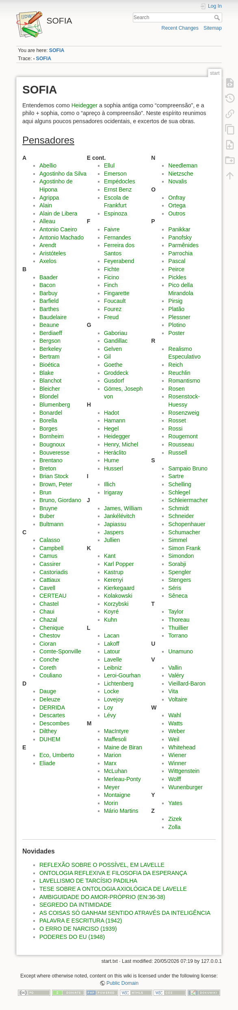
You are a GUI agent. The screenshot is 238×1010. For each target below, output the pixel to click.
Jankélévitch (119, 516)
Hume (111, 460)
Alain (45, 205)
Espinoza (116, 213)
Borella (48, 420)
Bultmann (51, 524)
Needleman (182, 165)
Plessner (179, 317)
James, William (123, 508)
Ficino (111, 277)
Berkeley (50, 349)
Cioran (47, 643)
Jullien (112, 540)
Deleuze (49, 699)
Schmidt (178, 508)
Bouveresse (54, 452)
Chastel (48, 604)
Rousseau (181, 444)
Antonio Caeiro (58, 229)
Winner (177, 763)
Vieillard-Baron (187, 683)
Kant (110, 556)
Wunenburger (185, 787)
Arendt (47, 245)
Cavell (47, 588)
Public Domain (122, 983)
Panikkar (179, 229)
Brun (45, 492)
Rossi (175, 428)
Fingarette (117, 293)
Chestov (49, 635)
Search (218, 17)
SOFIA (56, 50)
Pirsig (175, 301)
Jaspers (114, 532)
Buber (46, 516)
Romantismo (184, 380)
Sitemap (212, 28)
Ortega (177, 205)
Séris (174, 588)
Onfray (176, 197)
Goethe (113, 364)
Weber (176, 731)
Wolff (174, 779)
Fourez (113, 309)
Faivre (112, 229)
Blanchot (50, 380)
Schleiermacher (188, 500)
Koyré (111, 611)
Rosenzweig (183, 412)
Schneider (181, 516)
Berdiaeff (50, 333)
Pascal (176, 261)
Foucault (115, 301)
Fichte (111, 269)
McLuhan (116, 771)
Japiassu (115, 524)
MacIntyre (116, 731)
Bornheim (51, 436)
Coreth (47, 667)
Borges (48, 428)
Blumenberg (54, 404)
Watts (175, 723)
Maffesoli (115, 739)
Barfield (48, 301)
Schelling (179, 484)
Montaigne (117, 795)
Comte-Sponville (60, 651)
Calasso (49, 540)
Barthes (49, 309)
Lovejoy (113, 699)
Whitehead (181, 747)
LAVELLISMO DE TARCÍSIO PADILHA (88, 880)
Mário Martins (121, 811)
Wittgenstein (183, 771)
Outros (176, 213)
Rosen (176, 388)
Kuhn (110, 619)
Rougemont (182, 436)
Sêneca (177, 595)
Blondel (48, 396)
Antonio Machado (61, 237)
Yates (175, 803)
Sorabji (177, 564)
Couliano (50, 675)
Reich (175, 364)
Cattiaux (49, 580)
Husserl (113, 468)
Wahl (174, 715)
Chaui (46, 611)
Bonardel (50, 412)
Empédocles (119, 181)
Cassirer (50, 564)
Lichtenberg (119, 683)
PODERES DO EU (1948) (72, 937)
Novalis (177, 181)
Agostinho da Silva (63, 173)
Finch (111, 285)
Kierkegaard (119, 588)
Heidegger (84, 105)
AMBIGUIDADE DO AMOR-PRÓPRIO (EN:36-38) (102, 897)
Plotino (177, 325)
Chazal (48, 619)
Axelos (47, 261)
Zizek (175, 819)
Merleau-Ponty (122, 779)
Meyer (112, 787)
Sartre (176, 476)
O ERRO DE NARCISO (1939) (78, 928)
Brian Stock (54, 476)
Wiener (177, 755)
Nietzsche (180, 173)
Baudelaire (53, 317)
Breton (47, 468)
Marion (112, 755)
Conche (49, 659)
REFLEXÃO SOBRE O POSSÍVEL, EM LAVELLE (101, 865)
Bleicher (49, 388)
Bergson (50, 340)
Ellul (109, 165)
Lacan (111, 635)
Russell (177, 452)
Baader (48, 277)
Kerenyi (113, 580)
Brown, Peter (55, 484)
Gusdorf (114, 380)
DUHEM (49, 739)
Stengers (179, 580)
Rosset (177, 420)
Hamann (114, 420)
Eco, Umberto (56, 755)
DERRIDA (52, 707)
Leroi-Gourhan (122, 675)
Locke (111, 691)
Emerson (115, 173)
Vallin (175, 667)
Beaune (49, 325)
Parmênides (183, 245)
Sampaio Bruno (188, 468)
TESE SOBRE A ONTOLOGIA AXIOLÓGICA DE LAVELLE (113, 889)
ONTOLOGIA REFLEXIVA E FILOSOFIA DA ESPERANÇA (113, 873)
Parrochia (180, 253)
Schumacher (184, 532)
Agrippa (49, 197)
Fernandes (117, 237)
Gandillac (116, 340)
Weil (173, 739)
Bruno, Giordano (60, 500)
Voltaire (177, 699)
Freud (111, 317)
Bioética (49, 364)
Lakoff (111, 643)
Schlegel (179, 492)
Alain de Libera (58, 213)
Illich (109, 484)
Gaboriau (116, 333)
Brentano (51, 460)
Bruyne (48, 508)
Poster (176, 333)
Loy (108, 707)
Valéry (176, 675)
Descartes (52, 715)
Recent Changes (180, 28)
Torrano (177, 635)
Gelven (113, 349)
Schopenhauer (186, 524)
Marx (110, 763)
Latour (112, 651)
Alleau (47, 221)
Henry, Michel (121, 444)
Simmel (177, 540)
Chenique (51, 628)
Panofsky (180, 237)
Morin (111, 803)
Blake (46, 373)
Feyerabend (119, 261)
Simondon (181, 556)
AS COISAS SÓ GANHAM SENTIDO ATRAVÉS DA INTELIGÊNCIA (124, 913)
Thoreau (178, 619)
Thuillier (178, 628)
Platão (176, 309)
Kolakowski (118, 595)
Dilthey (48, 731)
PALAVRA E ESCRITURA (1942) (80, 920)
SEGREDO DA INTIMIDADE (75, 904)
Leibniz (113, 667)
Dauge (47, 691)
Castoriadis (53, 572)
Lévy (110, 715)
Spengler (179, 572)
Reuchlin (179, 373)
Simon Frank (184, 548)
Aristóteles (52, 253)
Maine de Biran (123, 747)
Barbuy (48, 293)
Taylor (175, 611)
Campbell (51, 548)
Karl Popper (119, 564)
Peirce (176, 269)
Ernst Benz (118, 189)
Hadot (111, 412)
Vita (173, 691)
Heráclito (115, 452)
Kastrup (113, 572)
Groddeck (116, 373)
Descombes (54, 723)
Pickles (177, 277)
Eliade (47, 763)
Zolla (174, 827)
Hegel (111, 428)
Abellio (47, 165)
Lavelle (113, 659)
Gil (107, 356)
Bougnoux (52, 444)
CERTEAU (53, 595)
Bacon (47, 285)
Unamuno (180, 651)
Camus (48, 556)
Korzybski (116, 604)
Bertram (49, 356)
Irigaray (113, 492)
